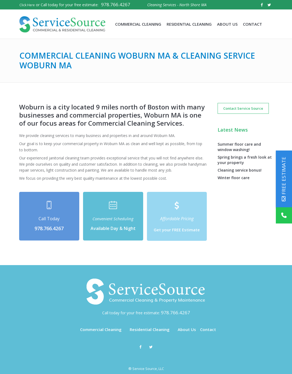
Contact (208, 329)
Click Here (27, 5)
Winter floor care (233, 177)
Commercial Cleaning (101, 329)
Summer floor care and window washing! (239, 147)
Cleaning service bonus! (240, 170)
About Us (187, 329)
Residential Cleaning (150, 329)
